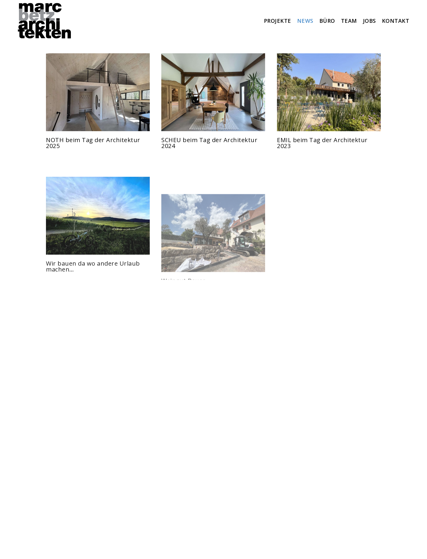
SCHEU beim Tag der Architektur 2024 (209, 143)
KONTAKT (396, 20)
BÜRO (327, 20)
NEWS (305, 20)
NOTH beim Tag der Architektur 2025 (93, 143)
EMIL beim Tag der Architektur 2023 (322, 147)
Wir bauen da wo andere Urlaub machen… (93, 283)
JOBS (369, 20)
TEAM (349, 20)
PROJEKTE (277, 20)
